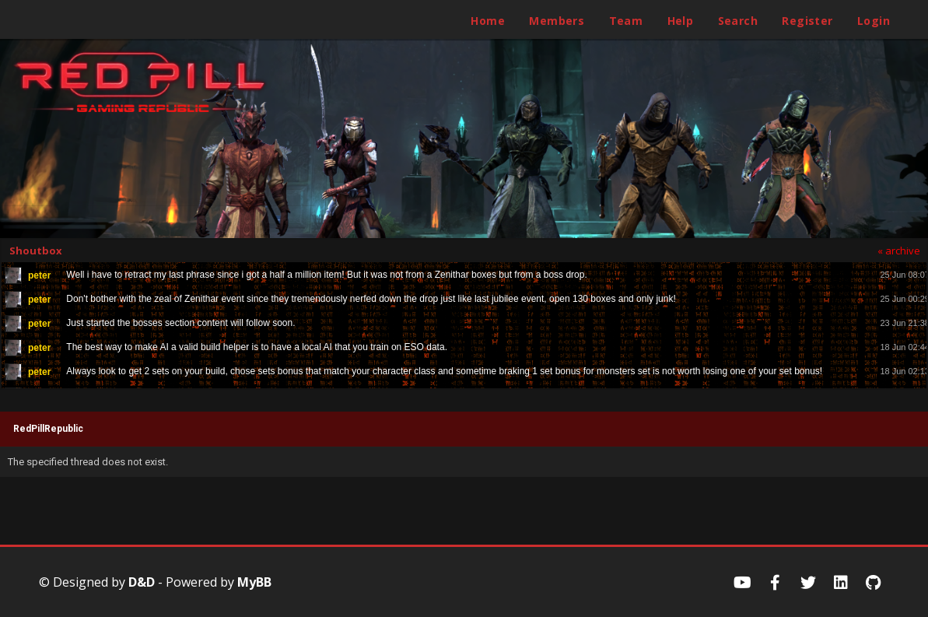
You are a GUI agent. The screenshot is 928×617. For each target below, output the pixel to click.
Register (807, 20)
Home (488, 20)
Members (556, 20)
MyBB (254, 582)
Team (626, 20)
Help (680, 20)
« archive (898, 251)
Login (873, 20)
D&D (141, 582)
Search (738, 20)
